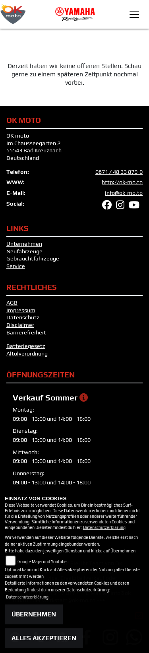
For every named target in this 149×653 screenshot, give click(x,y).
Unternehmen (24, 244)
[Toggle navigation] (134, 14)
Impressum (20, 310)
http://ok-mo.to (122, 182)
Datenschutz (22, 317)
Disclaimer (20, 325)
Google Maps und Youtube (42, 561)
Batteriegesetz (25, 346)
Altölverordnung (27, 353)
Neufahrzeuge (24, 251)
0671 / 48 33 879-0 (119, 172)
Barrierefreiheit (26, 332)
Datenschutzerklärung (104, 527)
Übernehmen (34, 614)
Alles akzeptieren (44, 638)
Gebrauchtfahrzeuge (32, 258)
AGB (11, 302)
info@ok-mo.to (124, 193)
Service (15, 266)
